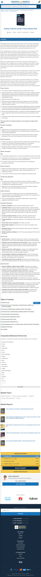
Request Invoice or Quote (20, 471)
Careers (20, 535)
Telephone (31, 396)
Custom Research (20, 547)
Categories (20, 543)
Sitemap (13, 573)
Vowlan (18, 398)
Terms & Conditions (25, 573)
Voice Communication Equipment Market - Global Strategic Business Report (20, 440)
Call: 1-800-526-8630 (20, 481)
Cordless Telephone (5, 396)
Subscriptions (20, 549)
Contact (20, 554)
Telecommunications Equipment (19, 396)
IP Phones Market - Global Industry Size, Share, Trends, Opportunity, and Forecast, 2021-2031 (23, 425)
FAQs (20, 556)
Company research (20, 544)
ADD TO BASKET (20, 468)
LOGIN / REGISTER (20, 558)
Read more (20, 386)
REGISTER (20, 513)
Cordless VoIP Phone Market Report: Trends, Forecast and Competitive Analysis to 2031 (23, 432)
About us (20, 533)
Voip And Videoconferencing (8, 398)
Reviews (20, 537)
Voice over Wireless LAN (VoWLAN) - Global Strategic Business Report (20, 408)
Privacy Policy (18, 573)
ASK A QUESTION (20, 484)
